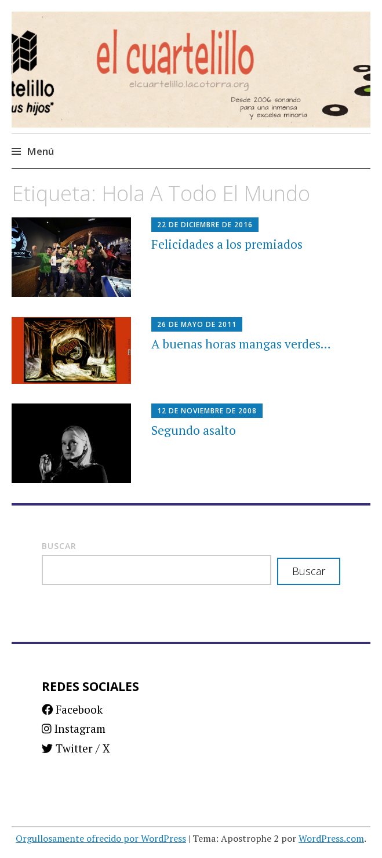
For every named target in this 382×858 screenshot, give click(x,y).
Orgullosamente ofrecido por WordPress (101, 838)
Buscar (59, 545)
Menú (40, 151)
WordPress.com (331, 838)
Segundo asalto (193, 430)
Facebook (72, 709)
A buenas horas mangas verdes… (241, 344)
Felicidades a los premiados (227, 244)
